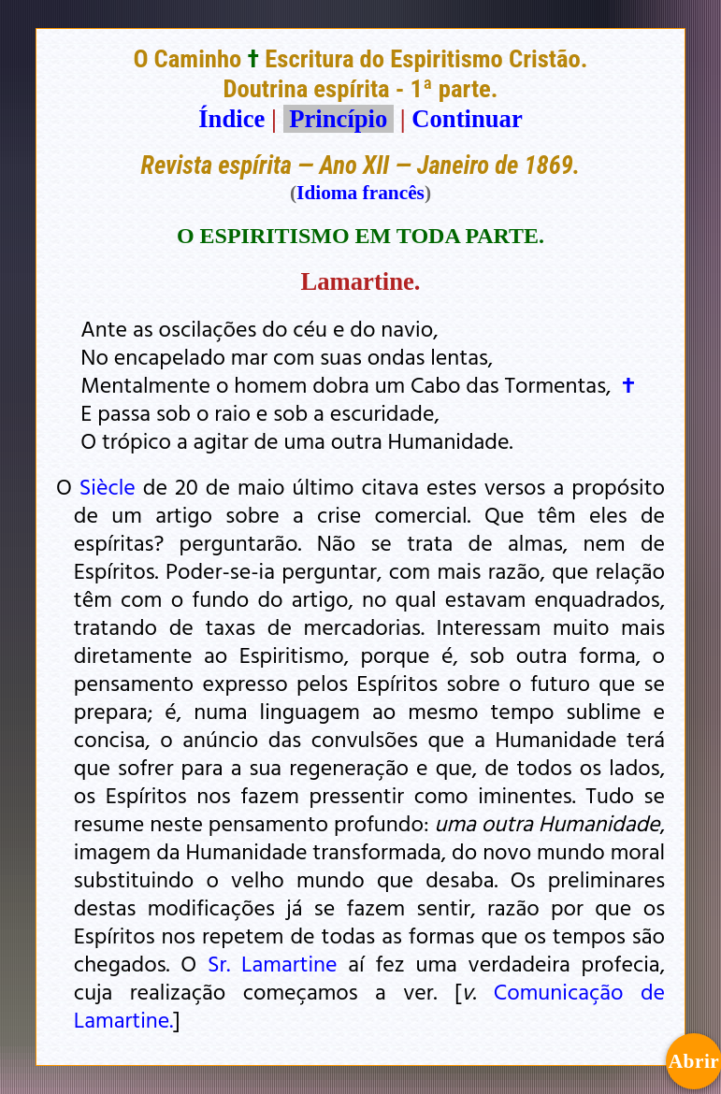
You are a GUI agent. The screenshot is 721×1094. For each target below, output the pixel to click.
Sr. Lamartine (273, 963)
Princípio (338, 119)
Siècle (107, 486)
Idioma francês (360, 192)
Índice (231, 119)
